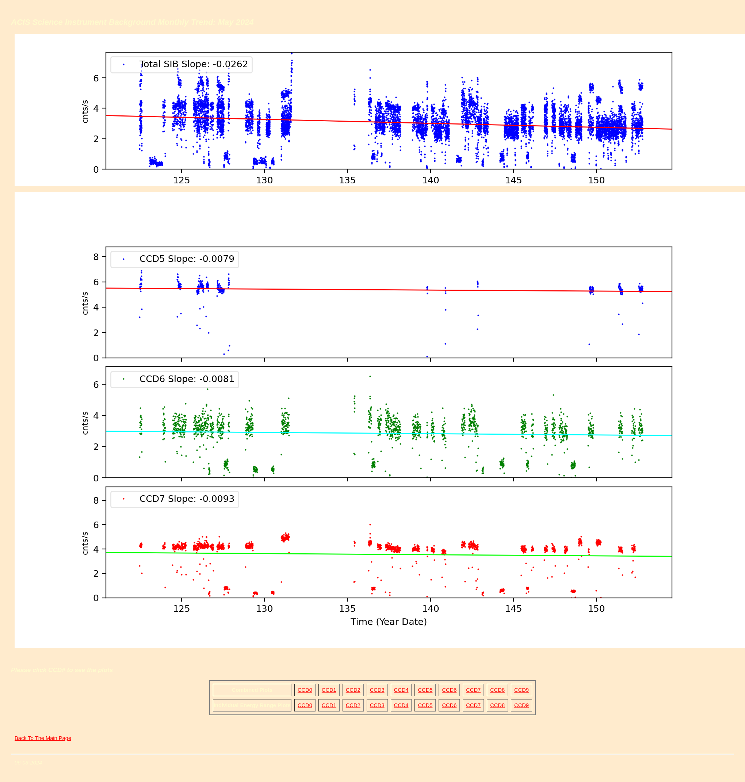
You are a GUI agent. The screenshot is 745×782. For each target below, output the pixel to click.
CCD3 (377, 690)
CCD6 (449, 690)
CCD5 (425, 690)
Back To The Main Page (43, 738)
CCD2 (353, 690)
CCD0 (305, 690)
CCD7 (473, 690)
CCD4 (401, 690)
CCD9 (521, 690)
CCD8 (497, 690)
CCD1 (329, 690)
